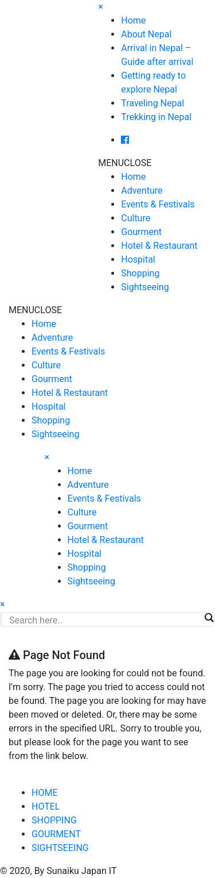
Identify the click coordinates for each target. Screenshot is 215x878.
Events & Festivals (157, 204)
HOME (44, 792)
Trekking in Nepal (156, 116)
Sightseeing (145, 287)
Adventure (141, 190)
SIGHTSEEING (60, 847)
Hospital (138, 259)
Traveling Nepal (152, 103)
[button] (124, 162)
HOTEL (46, 806)
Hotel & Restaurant (159, 245)
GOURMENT (56, 834)
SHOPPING (54, 820)
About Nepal (146, 34)
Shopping (140, 273)
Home (133, 20)
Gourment (141, 231)
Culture (135, 218)
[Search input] (104, 620)
